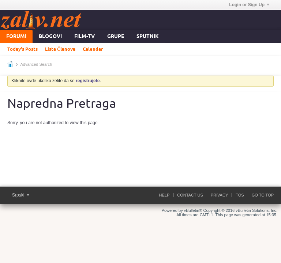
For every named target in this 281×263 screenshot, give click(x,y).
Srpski (20, 195)
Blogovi (50, 36)
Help (164, 195)
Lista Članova (60, 49)
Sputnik (147, 36)
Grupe (115, 36)
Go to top (263, 195)
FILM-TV (84, 36)
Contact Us (190, 195)
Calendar (93, 49)
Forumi (16, 36)
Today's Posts (22, 49)
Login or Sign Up (249, 4)
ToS (240, 195)
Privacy (219, 195)
